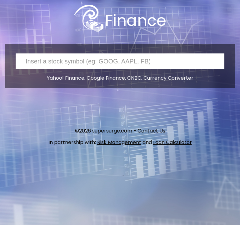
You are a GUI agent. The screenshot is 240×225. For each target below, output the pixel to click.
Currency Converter (168, 78)
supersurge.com (112, 130)
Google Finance (106, 78)
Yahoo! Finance (65, 78)
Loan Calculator (172, 142)
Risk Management (119, 142)
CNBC (134, 78)
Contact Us (151, 130)
